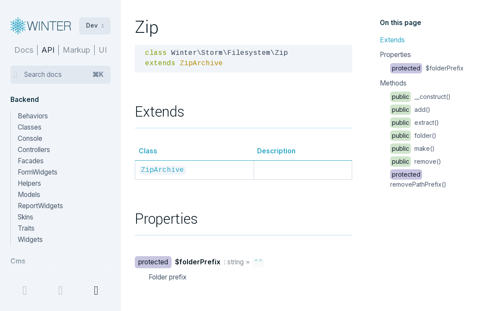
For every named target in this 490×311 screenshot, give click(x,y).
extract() (414, 122)
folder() (413, 135)
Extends (392, 40)
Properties (395, 55)
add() (410, 109)
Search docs (64, 74)
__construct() (420, 96)
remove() (415, 161)
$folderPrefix (427, 68)
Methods (393, 83)
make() (412, 148)
